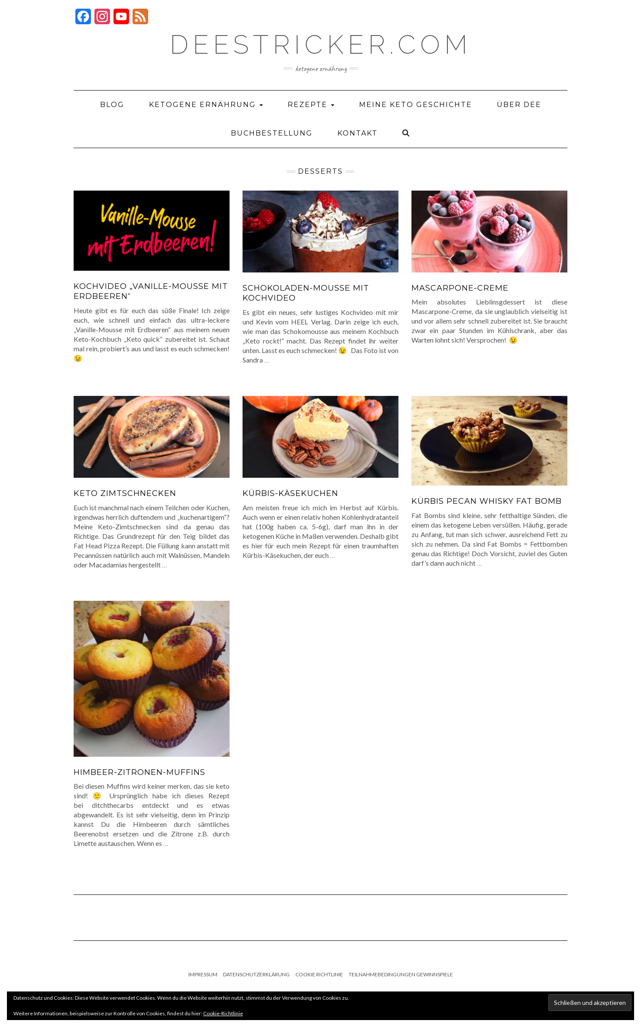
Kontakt (357, 133)
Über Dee (519, 104)
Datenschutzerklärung (256, 974)
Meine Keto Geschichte (415, 104)
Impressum (202, 974)
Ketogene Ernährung (206, 104)
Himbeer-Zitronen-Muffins (139, 772)
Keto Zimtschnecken (125, 493)
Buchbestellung (272, 133)
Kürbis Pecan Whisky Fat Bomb (486, 501)
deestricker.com (321, 44)
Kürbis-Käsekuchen (290, 493)
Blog (112, 104)
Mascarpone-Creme (459, 288)
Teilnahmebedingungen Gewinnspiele (401, 974)
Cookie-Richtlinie (223, 1013)
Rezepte (311, 104)
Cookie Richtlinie (319, 974)
